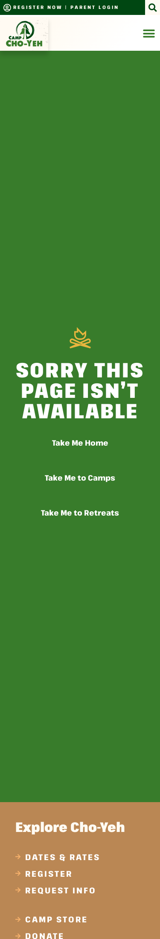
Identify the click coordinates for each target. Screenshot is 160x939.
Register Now (37, 7)
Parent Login (94, 7)
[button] (152, 7)
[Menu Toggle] (149, 33)
